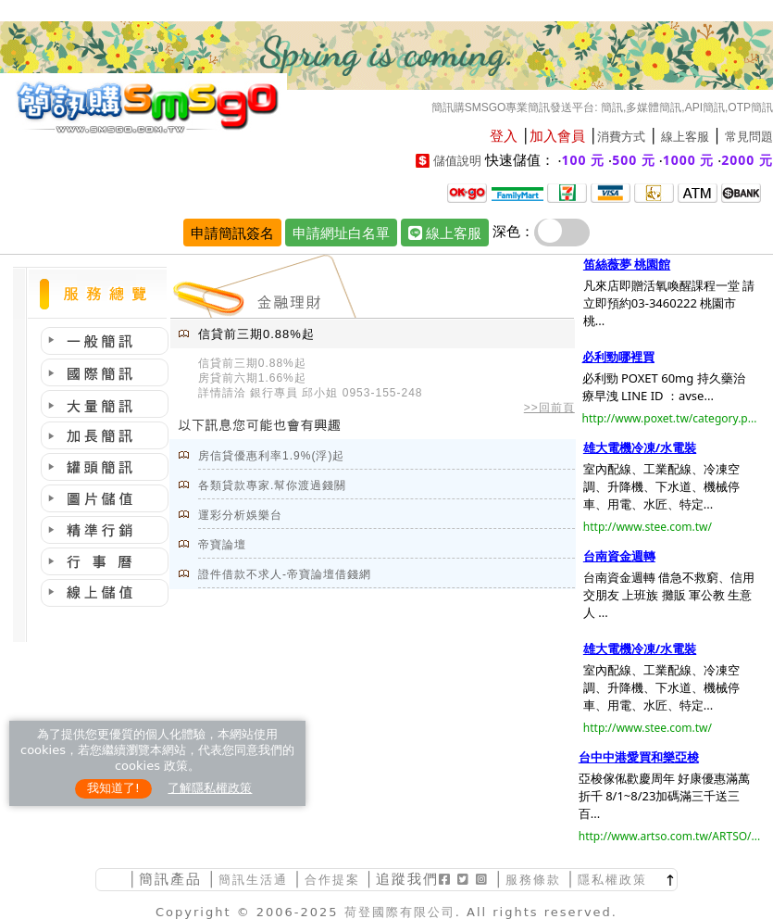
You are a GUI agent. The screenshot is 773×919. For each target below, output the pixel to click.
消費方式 (621, 137)
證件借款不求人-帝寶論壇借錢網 (284, 574)
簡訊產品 (170, 879)
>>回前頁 (549, 407)
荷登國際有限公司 (399, 912)
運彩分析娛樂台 (240, 515)
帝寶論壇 (222, 544)
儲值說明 (457, 161)
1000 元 (689, 160)
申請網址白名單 (341, 232)
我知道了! (113, 788)
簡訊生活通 (253, 880)
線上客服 (685, 137)
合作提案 (332, 880)
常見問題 (749, 137)
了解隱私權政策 (210, 788)
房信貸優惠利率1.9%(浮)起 (271, 455)
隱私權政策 (612, 880)
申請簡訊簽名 (232, 232)
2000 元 (747, 160)
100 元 (583, 160)
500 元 (633, 160)
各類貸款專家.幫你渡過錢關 (272, 485)
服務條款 (533, 880)
